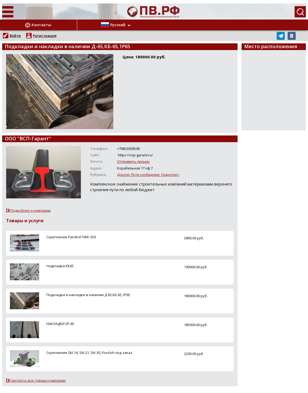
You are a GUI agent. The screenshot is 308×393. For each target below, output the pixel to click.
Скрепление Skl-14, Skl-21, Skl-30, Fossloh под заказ (89, 352)
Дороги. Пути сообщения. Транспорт (148, 174)
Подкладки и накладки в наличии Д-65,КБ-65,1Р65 (88, 294)
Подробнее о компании (30, 210)
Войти (15, 35)
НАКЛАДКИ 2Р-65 (60, 323)
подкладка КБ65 (60, 265)
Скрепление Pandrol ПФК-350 (71, 237)
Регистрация (45, 35)
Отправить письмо (133, 161)
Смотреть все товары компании (38, 380)
